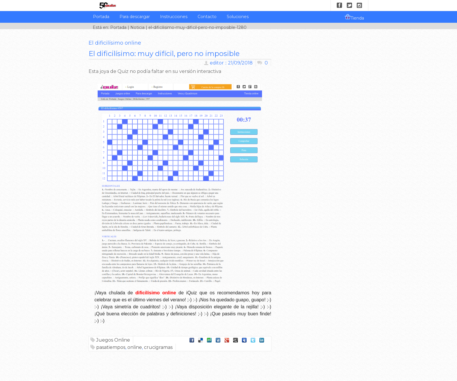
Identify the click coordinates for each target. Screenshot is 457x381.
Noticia (137, 27)
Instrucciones (173, 16)
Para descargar (134, 16)
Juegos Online (113, 340)
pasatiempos (110, 347)
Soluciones (238, 16)
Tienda (354, 17)
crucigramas (158, 347)
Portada (101, 16)
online (134, 347)
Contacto (207, 16)
